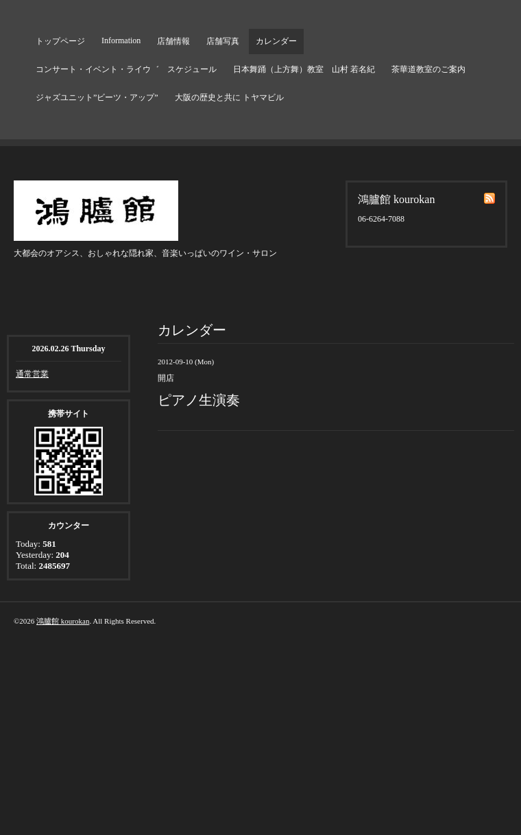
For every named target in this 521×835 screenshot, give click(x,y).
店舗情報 (173, 41)
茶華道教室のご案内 (428, 69)
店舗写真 (222, 41)
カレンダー (276, 41)
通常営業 (32, 374)
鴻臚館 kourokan (62, 621)
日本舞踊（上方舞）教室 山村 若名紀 (304, 69)
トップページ (60, 41)
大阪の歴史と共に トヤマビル (229, 97)
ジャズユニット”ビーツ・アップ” (97, 97)
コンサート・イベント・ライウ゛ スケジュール (126, 69)
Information (121, 40)
